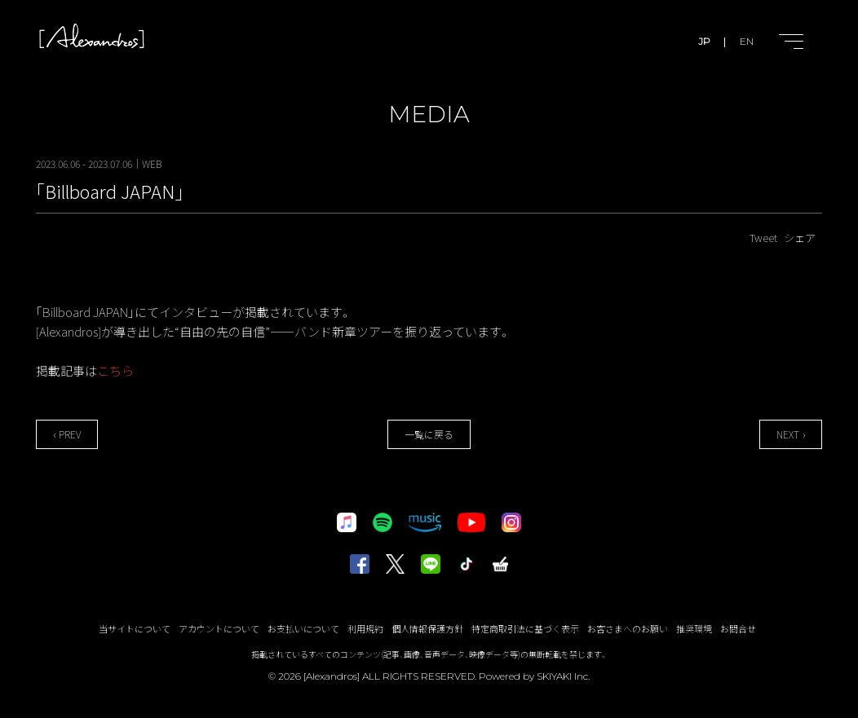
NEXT (787, 434)
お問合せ (738, 628)
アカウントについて (219, 628)
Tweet (763, 237)
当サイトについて (134, 628)
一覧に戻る (429, 434)
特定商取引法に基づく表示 (525, 628)
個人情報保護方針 (427, 628)
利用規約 (365, 628)
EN (747, 41)
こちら (115, 370)
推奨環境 (694, 628)
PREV (70, 434)
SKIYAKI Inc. (563, 676)
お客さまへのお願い (627, 628)
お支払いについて (303, 628)
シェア (800, 237)
